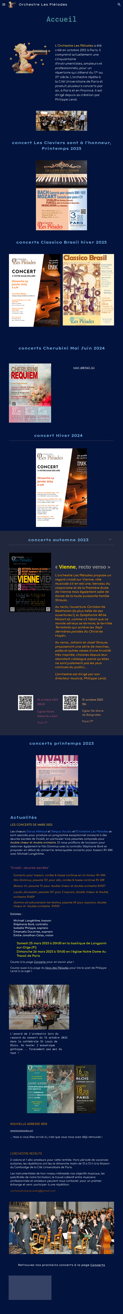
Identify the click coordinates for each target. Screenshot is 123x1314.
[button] (4, 4)
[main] (61, 19)
